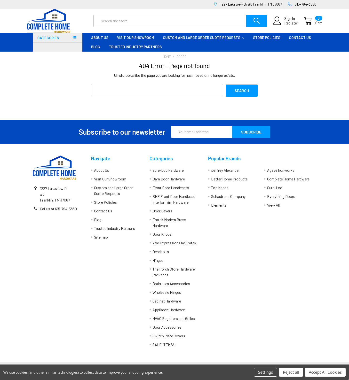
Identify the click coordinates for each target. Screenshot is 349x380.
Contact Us (300, 42)
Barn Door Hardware (168, 182)
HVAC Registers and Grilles (173, 322)
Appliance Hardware (168, 313)
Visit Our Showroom (135, 42)
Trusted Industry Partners (135, 51)
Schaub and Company (228, 200)
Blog (95, 51)
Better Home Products (229, 182)
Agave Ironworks (280, 173)
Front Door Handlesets (170, 191)
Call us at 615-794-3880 (58, 212)
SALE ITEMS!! (164, 348)
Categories (48, 42)
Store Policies (266, 42)
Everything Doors (281, 200)
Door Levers (162, 214)
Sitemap (101, 240)
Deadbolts (160, 255)
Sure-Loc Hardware (168, 173)
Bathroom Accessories (171, 287)
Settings (265, 372)
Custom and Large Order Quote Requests (203, 42)
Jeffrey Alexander (225, 173)
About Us (99, 42)
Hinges (158, 264)
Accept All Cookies (325, 372)
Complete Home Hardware (288, 182)
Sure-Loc (274, 191)
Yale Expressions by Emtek (174, 246)
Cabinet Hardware (166, 304)
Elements (219, 208)
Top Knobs (220, 191)
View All (273, 208)
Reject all (291, 372)
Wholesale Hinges (166, 296)
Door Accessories (167, 330)
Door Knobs (162, 237)
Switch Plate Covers (168, 339)
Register (285, 26)
